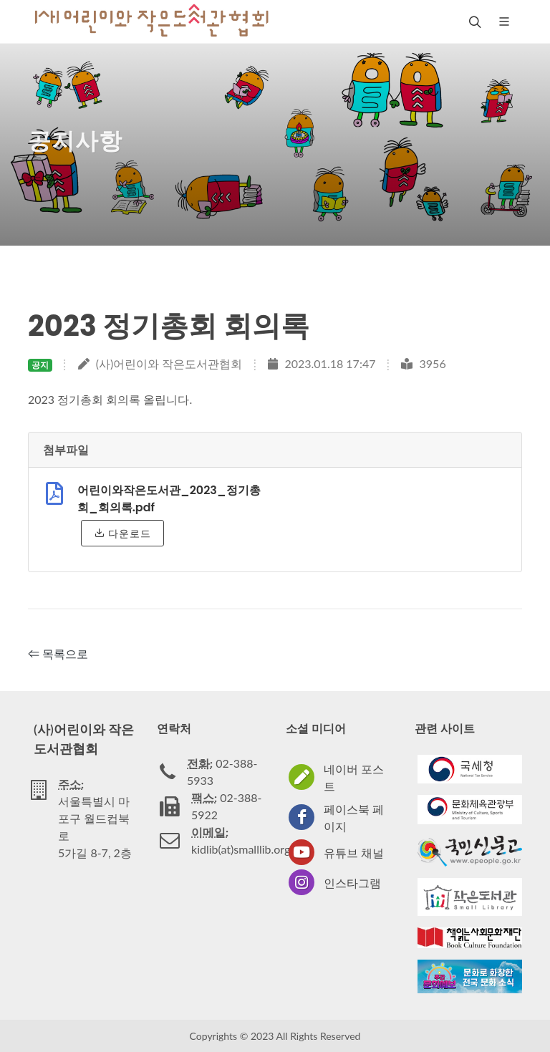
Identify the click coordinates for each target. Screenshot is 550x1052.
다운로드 (122, 533)
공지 (40, 364)
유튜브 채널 (354, 852)
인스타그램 (352, 882)
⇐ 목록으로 (58, 653)
